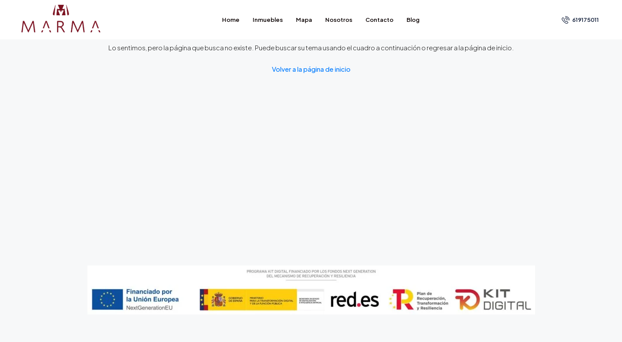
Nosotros (338, 19)
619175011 (580, 20)
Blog (413, 19)
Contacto (379, 19)
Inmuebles (268, 19)
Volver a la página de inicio (311, 69)
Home (231, 19)
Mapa (304, 19)
